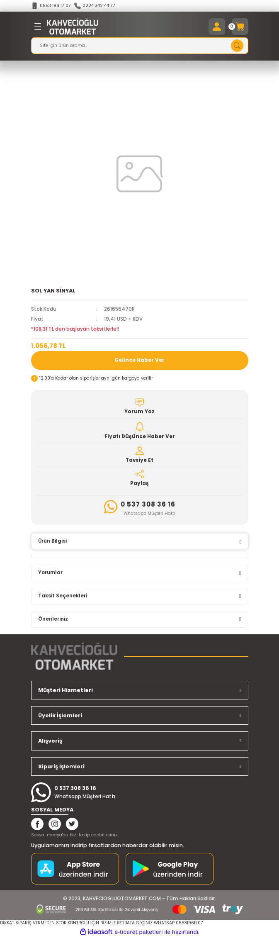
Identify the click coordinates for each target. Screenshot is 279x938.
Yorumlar (50, 572)
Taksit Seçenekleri (62, 595)
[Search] (139, 45)
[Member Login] (217, 26)
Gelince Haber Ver (139, 360)
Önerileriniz (53, 619)
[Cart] (240, 26)
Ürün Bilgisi (52, 541)
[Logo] (73, 26)
